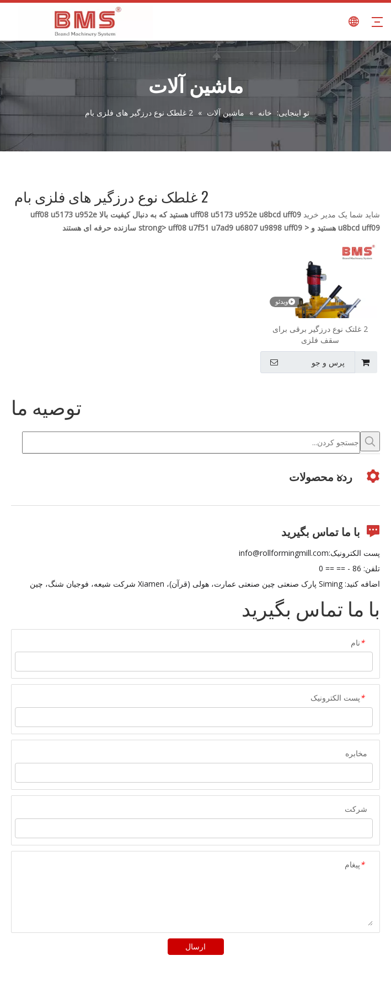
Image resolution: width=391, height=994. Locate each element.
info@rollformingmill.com (284, 553)
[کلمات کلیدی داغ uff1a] (370, 441)
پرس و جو (304, 362)
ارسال (195, 946)
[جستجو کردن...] (191, 443)
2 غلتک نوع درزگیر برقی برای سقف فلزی (320, 334)
